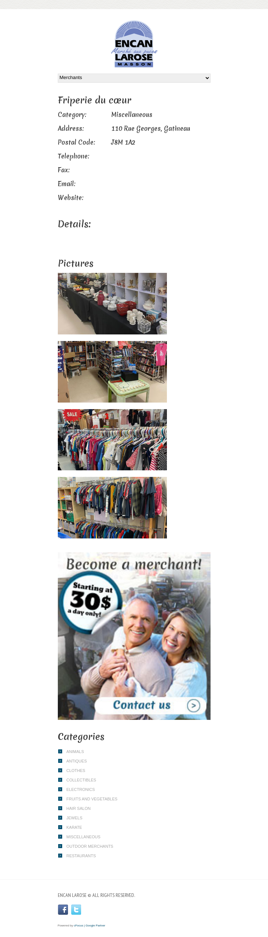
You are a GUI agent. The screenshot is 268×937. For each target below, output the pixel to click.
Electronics (81, 789)
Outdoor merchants (90, 846)
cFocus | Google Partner (89, 925)
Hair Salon (79, 808)
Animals (75, 751)
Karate (74, 827)
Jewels (75, 818)
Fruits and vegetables (92, 799)
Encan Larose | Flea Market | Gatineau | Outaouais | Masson (134, 44)
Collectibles (81, 780)
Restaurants (81, 856)
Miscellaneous (84, 837)
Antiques (77, 761)
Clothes (76, 770)
